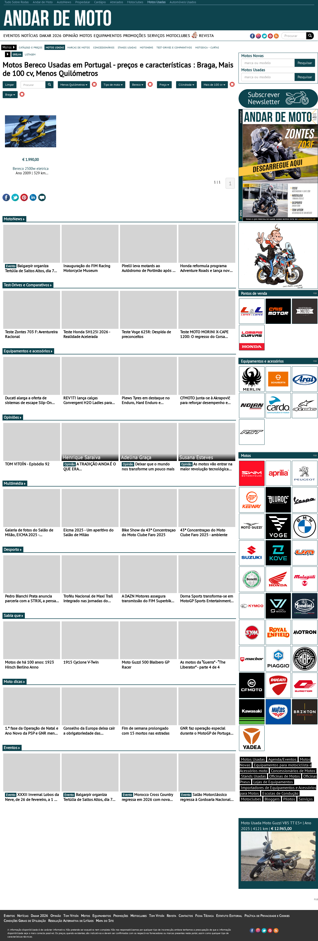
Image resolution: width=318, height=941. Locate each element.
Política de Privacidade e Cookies (266, 915)
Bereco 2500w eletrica (30, 168)
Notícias (29, 35)
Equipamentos (108, 35)
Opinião (70, 35)
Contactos (186, 915)
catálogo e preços (30, 47)
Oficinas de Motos (284, 776)
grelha (17, 54)
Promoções (134, 35)
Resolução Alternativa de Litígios (70, 920)
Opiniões (13, 417)
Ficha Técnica (204, 915)
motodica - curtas (207, 47)
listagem (30, 54)
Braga (10, 94)
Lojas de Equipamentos (273, 781)
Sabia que (14, 615)
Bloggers (272, 798)
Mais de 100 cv (214, 84)
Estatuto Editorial (229, 915)
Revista (206, 35)
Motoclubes (178, 35)
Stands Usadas (253, 776)
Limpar (9, 84)
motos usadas (55, 47)
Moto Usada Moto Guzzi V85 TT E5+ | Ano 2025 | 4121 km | (278, 850)
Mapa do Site (105, 920)
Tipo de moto (113, 84)
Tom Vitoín (71, 915)
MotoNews (14, 218)
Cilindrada (186, 84)
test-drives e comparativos (174, 47)
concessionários (103, 47)
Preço (164, 84)
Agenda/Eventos (282, 759)
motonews (146, 47)
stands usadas (127, 47)
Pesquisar (305, 63)
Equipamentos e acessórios (28, 350)
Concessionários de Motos (293, 770)
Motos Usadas (253, 759)
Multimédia (15, 483)
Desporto (13, 549)
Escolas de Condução (280, 793)
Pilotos (289, 798)
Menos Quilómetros (73, 84)
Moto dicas (14, 681)
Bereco (137, 84)
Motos (86, 35)
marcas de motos (78, 47)
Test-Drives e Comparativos (28, 284)
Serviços (156, 35)
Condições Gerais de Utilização (25, 920)
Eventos (11, 35)
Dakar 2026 (50, 35)
